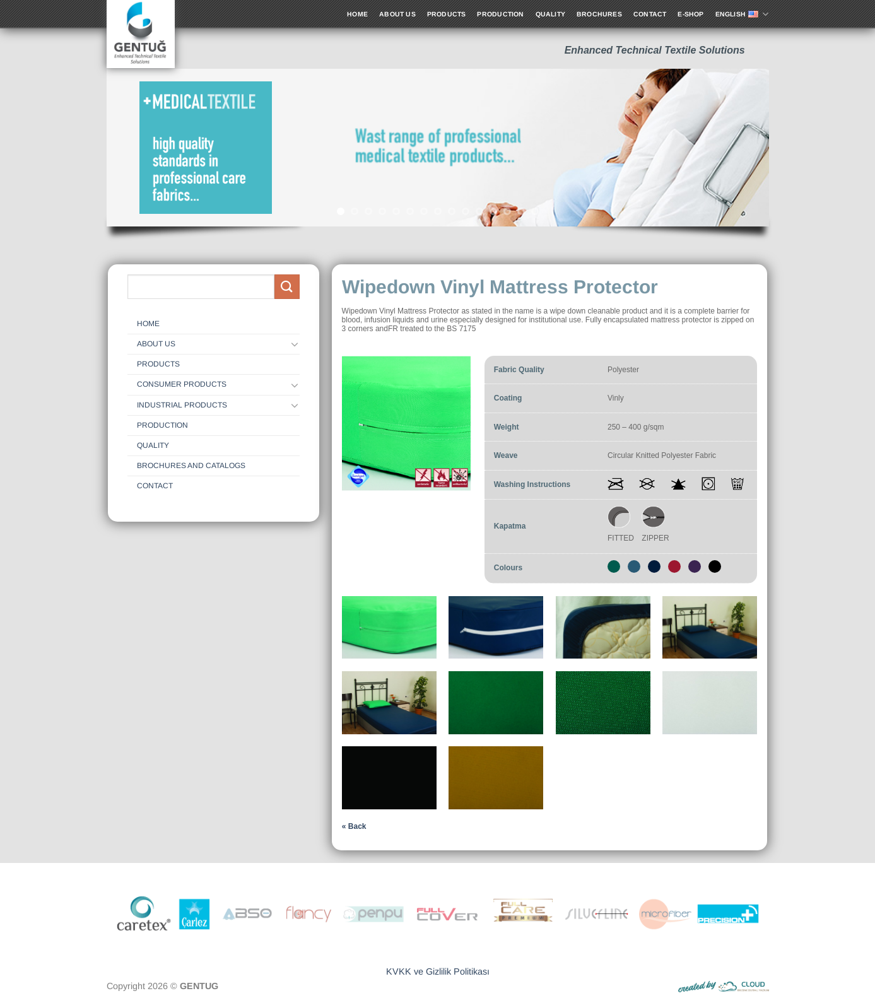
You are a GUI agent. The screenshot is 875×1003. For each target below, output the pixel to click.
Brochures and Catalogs (191, 465)
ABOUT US (156, 343)
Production (162, 425)
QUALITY (153, 445)
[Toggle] (295, 343)
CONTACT (155, 485)
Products (158, 364)
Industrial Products (182, 405)
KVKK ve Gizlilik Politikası (438, 971)
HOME (148, 323)
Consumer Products (181, 384)
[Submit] (287, 286)
